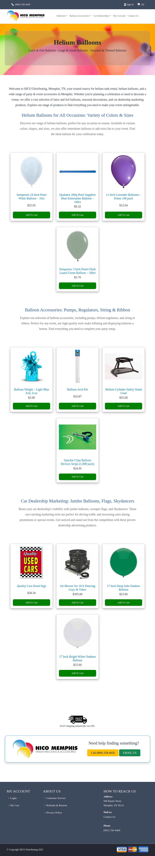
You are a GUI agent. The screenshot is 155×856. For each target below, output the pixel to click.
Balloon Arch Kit (77, 389)
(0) (140, 4)
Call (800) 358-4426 (103, 752)
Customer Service (56, 798)
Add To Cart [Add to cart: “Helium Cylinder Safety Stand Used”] (123, 406)
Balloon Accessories (79, 16)
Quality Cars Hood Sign (31, 586)
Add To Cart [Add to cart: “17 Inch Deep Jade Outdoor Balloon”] (123, 602)
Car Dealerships (101, 16)
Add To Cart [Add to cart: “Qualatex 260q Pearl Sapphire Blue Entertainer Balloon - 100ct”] (77, 215)
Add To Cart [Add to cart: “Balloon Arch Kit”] (77, 406)
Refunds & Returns (56, 805)
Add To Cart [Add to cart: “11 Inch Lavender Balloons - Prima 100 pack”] (123, 215)
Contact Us (133, 16)
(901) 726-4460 (112, 830)
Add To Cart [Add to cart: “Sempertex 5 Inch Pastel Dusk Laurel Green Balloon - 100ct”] (77, 285)
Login (13, 798)
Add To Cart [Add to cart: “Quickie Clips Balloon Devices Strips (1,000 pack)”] (77, 476)
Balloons (61, 16)
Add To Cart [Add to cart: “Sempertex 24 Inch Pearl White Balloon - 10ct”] (31, 215)
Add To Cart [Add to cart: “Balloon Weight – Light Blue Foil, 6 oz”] (31, 406)
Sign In (128, 4)
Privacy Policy (54, 812)
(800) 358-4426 (22, 4)
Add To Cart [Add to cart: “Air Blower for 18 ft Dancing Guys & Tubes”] (77, 602)
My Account (119, 16)
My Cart (14, 805)
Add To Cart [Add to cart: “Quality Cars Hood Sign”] (31, 602)
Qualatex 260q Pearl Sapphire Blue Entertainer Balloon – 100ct (77, 198)
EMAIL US (129, 752)
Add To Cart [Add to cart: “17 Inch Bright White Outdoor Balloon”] (77, 673)
